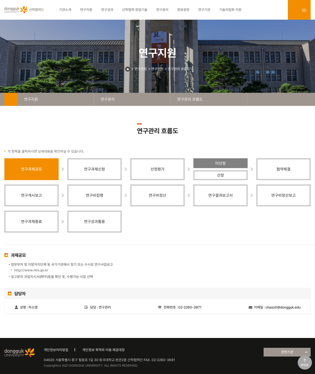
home (11, 99)
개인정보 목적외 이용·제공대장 (103, 350)
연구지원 (141, 69)
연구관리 (157, 69)
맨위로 (305, 365)
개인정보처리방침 (56, 350)
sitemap (304, 10)
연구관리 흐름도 (179, 69)
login (294, 10)
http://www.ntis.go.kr (31, 270)
